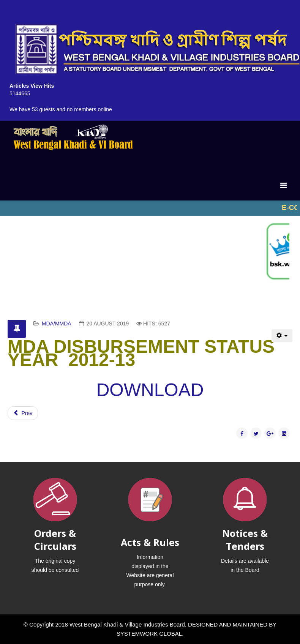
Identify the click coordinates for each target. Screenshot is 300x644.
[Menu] (283, 185)
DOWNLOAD (150, 390)
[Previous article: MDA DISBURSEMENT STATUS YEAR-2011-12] (23, 413)
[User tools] (282, 335)
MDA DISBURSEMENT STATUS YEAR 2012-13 (141, 353)
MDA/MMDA (56, 323)
